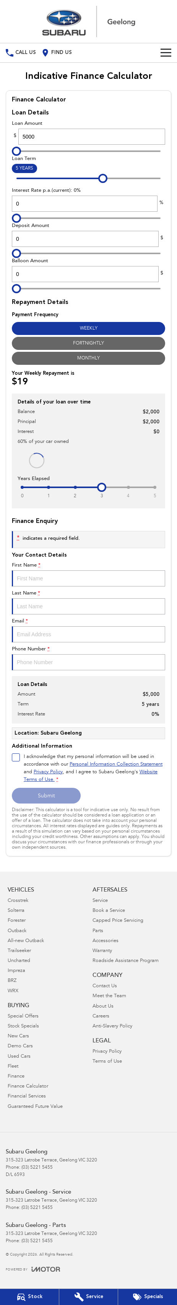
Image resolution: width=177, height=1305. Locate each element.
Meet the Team (109, 996)
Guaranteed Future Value (35, 1106)
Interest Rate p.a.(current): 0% (88, 200)
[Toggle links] (33, 1269)
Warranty (102, 951)
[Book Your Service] (88, 1297)
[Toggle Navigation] (166, 52)
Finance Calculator (28, 1086)
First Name (88, 574)
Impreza (16, 971)
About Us (103, 1006)
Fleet (13, 1066)
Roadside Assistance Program (126, 961)
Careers (101, 1016)
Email (88, 630)
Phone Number (88, 658)
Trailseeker (19, 951)
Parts (98, 931)
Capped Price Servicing (118, 920)
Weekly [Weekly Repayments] (88, 328)
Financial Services (27, 1096)
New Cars (18, 1036)
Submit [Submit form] (46, 796)
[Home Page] (88, 21)
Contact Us (105, 986)
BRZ (12, 980)
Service (100, 900)
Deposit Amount (88, 235)
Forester (17, 920)
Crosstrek (18, 900)
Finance (16, 1076)
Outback (17, 931)
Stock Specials (23, 1026)
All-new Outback (26, 941)
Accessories (106, 941)
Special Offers (23, 1016)
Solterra (16, 910)
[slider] (16, 151)
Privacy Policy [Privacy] (48, 772)
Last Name (88, 602)
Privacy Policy (107, 1051)
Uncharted (19, 961)
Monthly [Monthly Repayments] (88, 358)
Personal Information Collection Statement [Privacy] (116, 764)
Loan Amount (88, 133)
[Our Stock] (29, 1297)
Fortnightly (88, 343)
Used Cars (19, 1056)
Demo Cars (20, 1046)
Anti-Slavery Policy (112, 1026)
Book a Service (109, 910)
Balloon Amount (88, 270)
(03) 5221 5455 (37, 1167)
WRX (13, 991)
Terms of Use (107, 1061)
